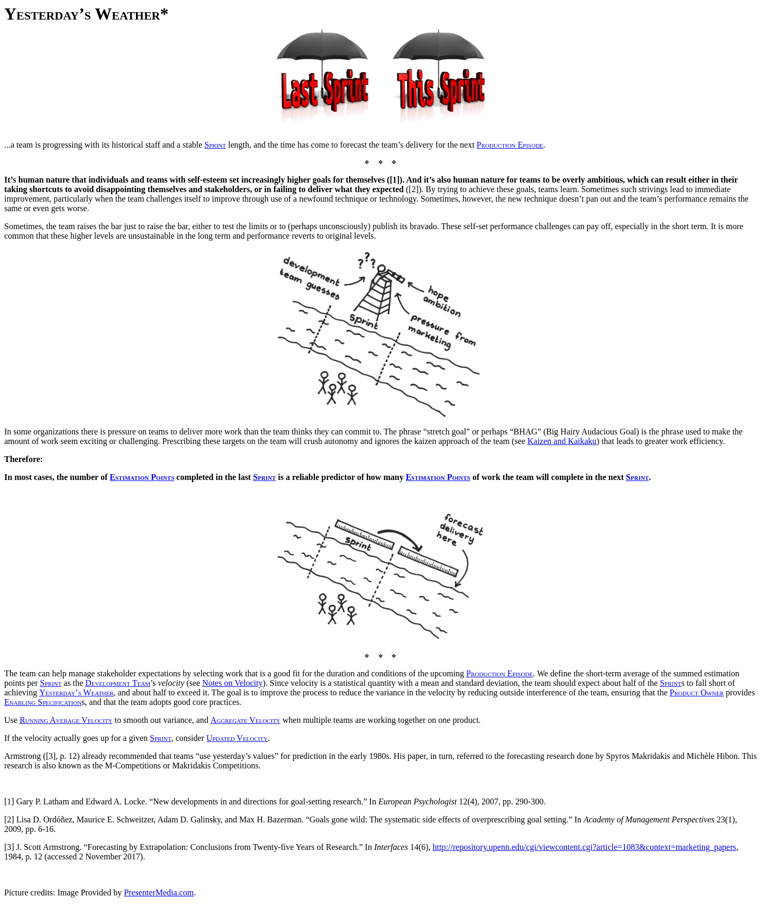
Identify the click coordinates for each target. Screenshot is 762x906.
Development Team (117, 682)
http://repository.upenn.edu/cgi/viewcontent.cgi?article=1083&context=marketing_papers (585, 846)
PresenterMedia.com (159, 892)
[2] (9, 819)
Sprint (264, 477)
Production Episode (499, 673)
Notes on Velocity (232, 682)
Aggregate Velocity (245, 719)
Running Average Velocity (66, 719)
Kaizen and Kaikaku (562, 441)
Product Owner (697, 692)
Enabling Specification (42, 701)
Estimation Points (142, 477)
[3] (9, 846)
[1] (9, 801)
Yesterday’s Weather (76, 692)
